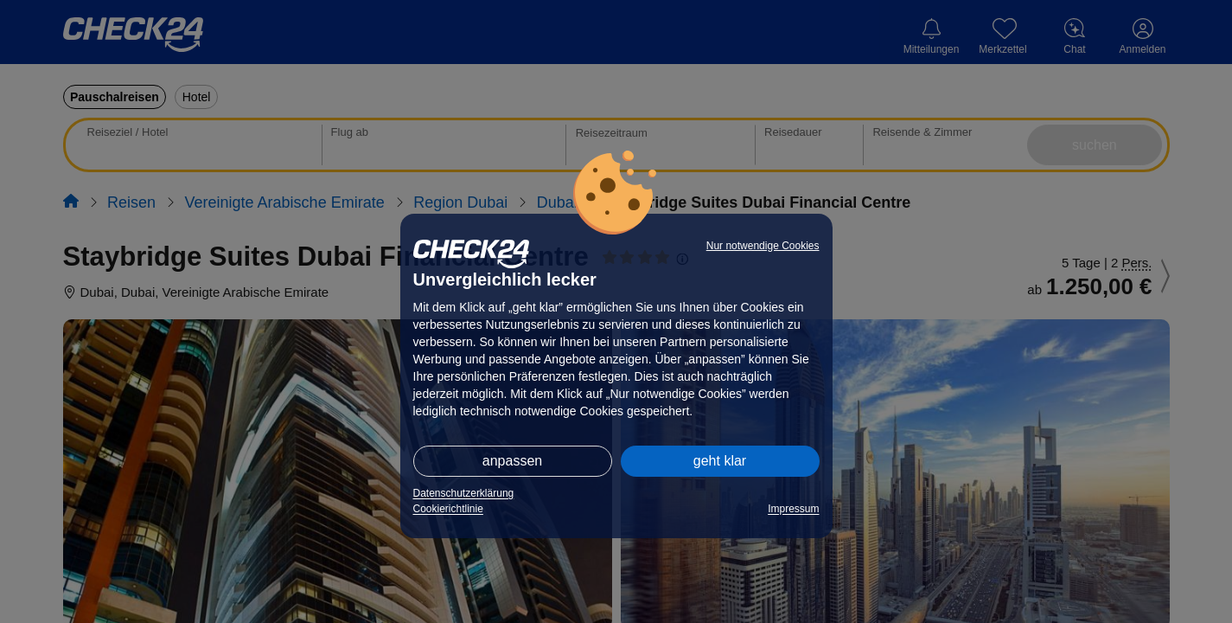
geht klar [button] (719, 460)
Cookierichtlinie (448, 509)
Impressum (793, 509)
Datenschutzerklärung (463, 493)
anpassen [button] (512, 460)
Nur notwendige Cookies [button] (763, 246)
